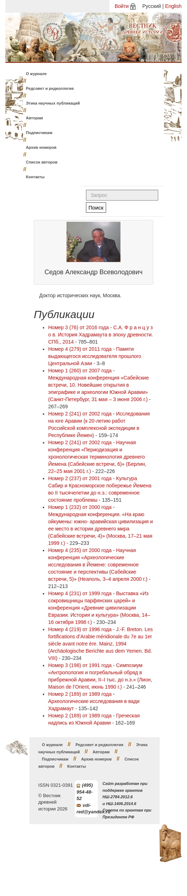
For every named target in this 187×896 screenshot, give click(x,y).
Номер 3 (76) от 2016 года (78, 327)
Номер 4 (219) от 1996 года (79, 629)
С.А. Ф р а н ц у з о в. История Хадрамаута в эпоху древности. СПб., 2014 (100, 335)
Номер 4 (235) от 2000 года (79, 550)
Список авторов (42, 162)
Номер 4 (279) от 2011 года (79, 349)
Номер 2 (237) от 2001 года (79, 478)
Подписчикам (39, 132)
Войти (122, 6)
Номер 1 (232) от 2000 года (79, 507)
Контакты (35, 177)
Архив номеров (41, 147)
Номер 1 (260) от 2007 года (79, 370)
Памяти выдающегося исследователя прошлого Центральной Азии (94, 356)
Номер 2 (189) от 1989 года (79, 694)
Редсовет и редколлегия (50, 88)
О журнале (36, 74)
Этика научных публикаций (53, 103)
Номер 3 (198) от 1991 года (79, 665)
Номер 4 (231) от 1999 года (79, 593)
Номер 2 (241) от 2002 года (79, 414)
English (173, 6)
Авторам (34, 118)
